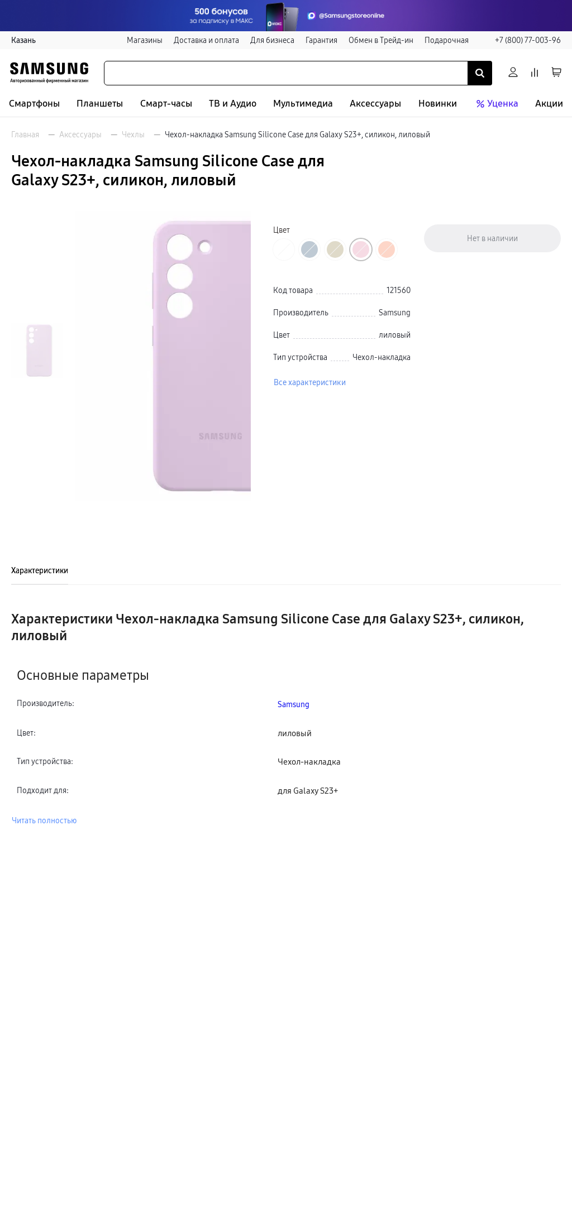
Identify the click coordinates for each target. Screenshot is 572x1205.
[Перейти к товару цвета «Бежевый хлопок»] (283, 249)
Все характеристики (310, 382)
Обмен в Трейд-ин (381, 40)
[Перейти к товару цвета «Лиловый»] (360, 249)
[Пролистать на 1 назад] (37, 223)
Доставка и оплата (206, 40)
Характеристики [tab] (39, 570)
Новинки (437, 103)
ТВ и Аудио (232, 103)
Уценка (496, 104)
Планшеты (100, 103)
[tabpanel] (286, 719)
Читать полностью (44, 820)
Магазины (145, 40)
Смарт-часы (166, 103)
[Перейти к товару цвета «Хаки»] (335, 249)
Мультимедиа (303, 103)
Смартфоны (34, 103)
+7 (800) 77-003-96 (528, 40)
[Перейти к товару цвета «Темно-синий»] (309, 249)
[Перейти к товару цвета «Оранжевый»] (386, 249)
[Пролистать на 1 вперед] (37, 477)
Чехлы (133, 134)
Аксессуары (375, 103)
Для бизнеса (272, 40)
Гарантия (321, 40)
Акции (549, 103)
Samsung (293, 704)
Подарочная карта (457, 40)
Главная (25, 134)
